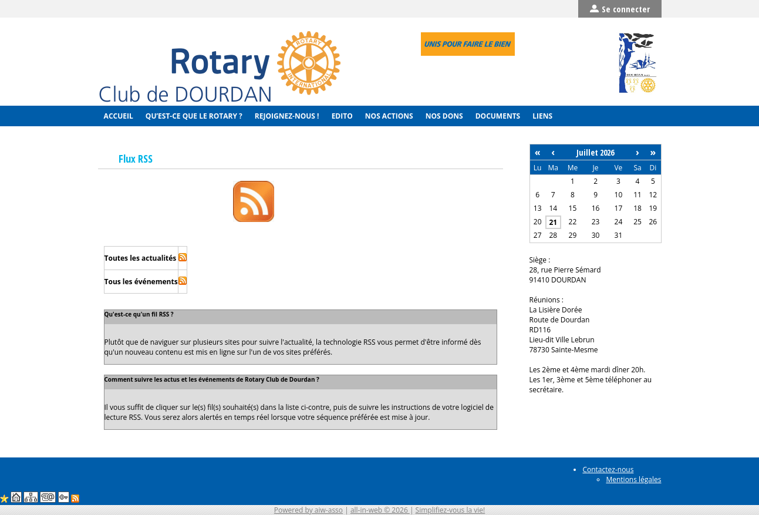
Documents (497, 116)
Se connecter (620, 9)
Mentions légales (633, 479)
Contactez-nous (607, 469)
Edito (341, 116)
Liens (541, 116)
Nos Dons (443, 116)
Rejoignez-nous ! (286, 116)
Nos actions (388, 116)
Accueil (117, 116)
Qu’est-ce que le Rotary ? (193, 116)
